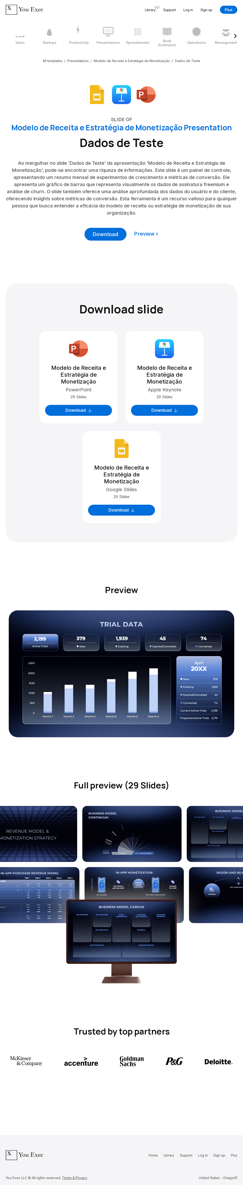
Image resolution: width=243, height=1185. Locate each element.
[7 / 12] (196, 36)
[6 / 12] (167, 36)
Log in (188, 10)
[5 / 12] (137, 36)
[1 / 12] (20, 36)
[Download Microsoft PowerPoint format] (146, 94)
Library (169, 1155)
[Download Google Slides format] (97, 94)
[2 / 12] (49, 36)
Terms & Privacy (74, 1178)
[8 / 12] (226, 36)
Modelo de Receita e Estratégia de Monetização (132, 61)
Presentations (78, 61)
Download (105, 234)
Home (153, 1155)
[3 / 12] (79, 36)
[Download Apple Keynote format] (121, 94)
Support (169, 10)
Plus (229, 9)
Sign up (206, 10)
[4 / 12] (108, 36)
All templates (52, 61)
